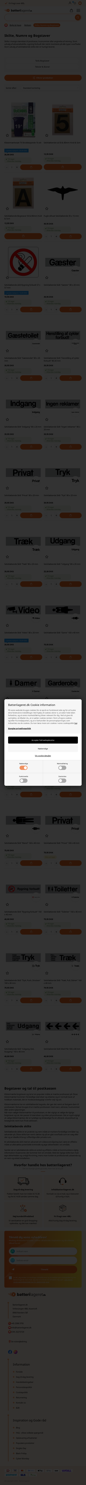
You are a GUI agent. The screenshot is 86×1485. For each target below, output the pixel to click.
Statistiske (62, 779)
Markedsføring (62, 766)
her (75, 723)
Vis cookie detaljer (43, 755)
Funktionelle (23, 779)
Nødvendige (23, 766)
